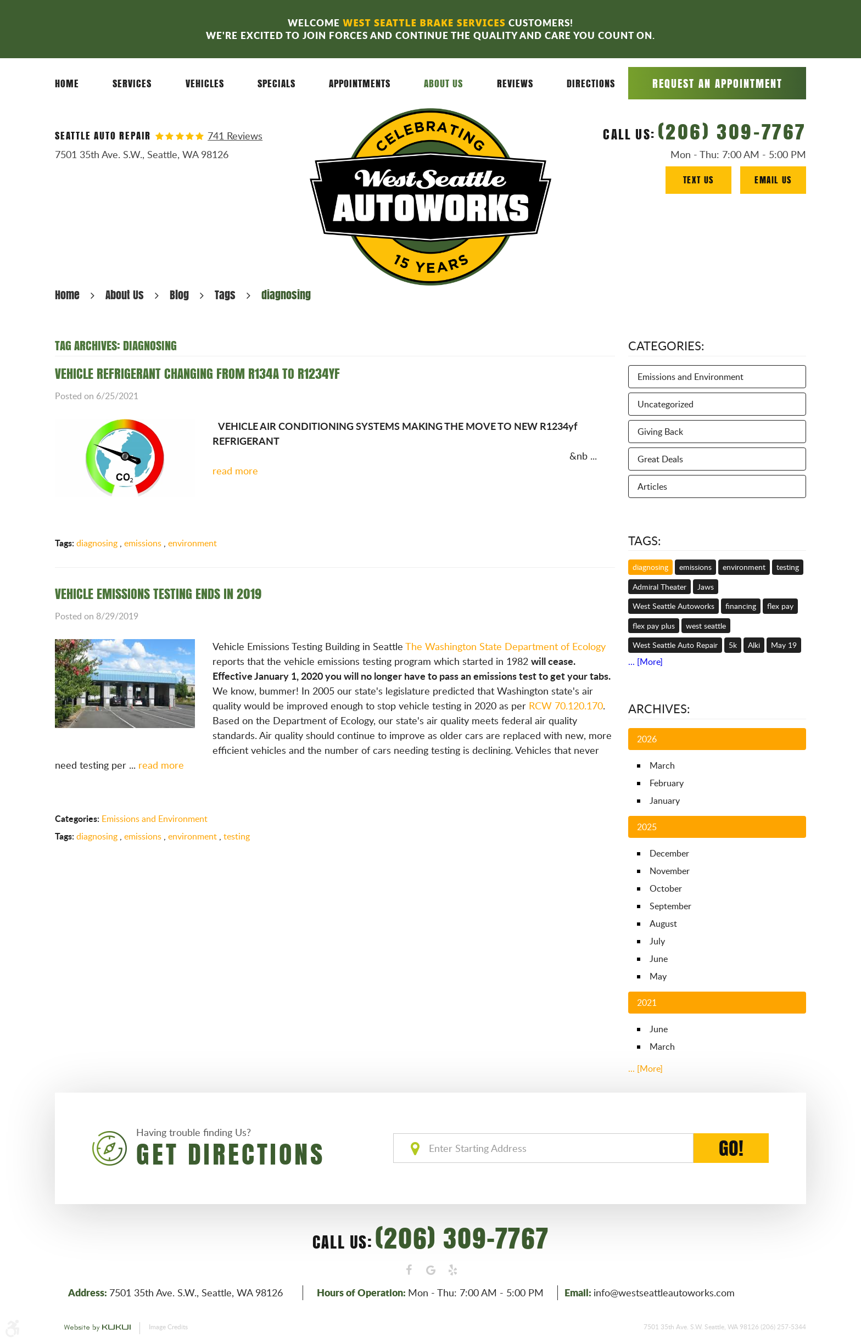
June (659, 959)
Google (430, 1270)
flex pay (780, 606)
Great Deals (660, 459)
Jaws (705, 586)
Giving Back (660, 432)
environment (192, 543)
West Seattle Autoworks (673, 606)
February (667, 783)
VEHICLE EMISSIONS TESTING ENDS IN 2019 (158, 593)
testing (236, 836)
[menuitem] (67, 83)
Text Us (698, 180)
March (662, 765)
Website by (97, 1328)
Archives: (659, 708)
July (657, 941)
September (670, 906)
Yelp (452, 1270)
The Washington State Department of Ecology (505, 646)
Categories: (666, 345)
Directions (591, 83)
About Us (443, 83)
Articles (652, 486)
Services (132, 83)
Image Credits (168, 1326)
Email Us (773, 180)
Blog (179, 294)
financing (740, 606)
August (663, 923)
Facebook (409, 1270)
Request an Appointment (717, 83)
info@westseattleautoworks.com (664, 1292)
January (665, 800)
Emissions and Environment (155, 819)
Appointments (359, 83)
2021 (647, 1003)
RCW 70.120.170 (566, 705)
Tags (225, 294)
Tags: (644, 540)
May (658, 976)
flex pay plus (654, 625)
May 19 (784, 645)
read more (235, 470)
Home (67, 83)
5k (733, 645)
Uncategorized (666, 404)
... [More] (645, 662)
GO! (731, 1148)
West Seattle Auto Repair (675, 645)
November (670, 871)
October (666, 888)
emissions (142, 543)
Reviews (515, 83)
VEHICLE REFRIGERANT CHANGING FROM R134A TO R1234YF (197, 373)
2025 (647, 827)
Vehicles (205, 83)
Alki (754, 645)
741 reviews (235, 136)
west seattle (706, 625)
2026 (647, 739)
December (669, 853)
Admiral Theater (659, 586)
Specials (276, 83)
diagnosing (286, 294)
